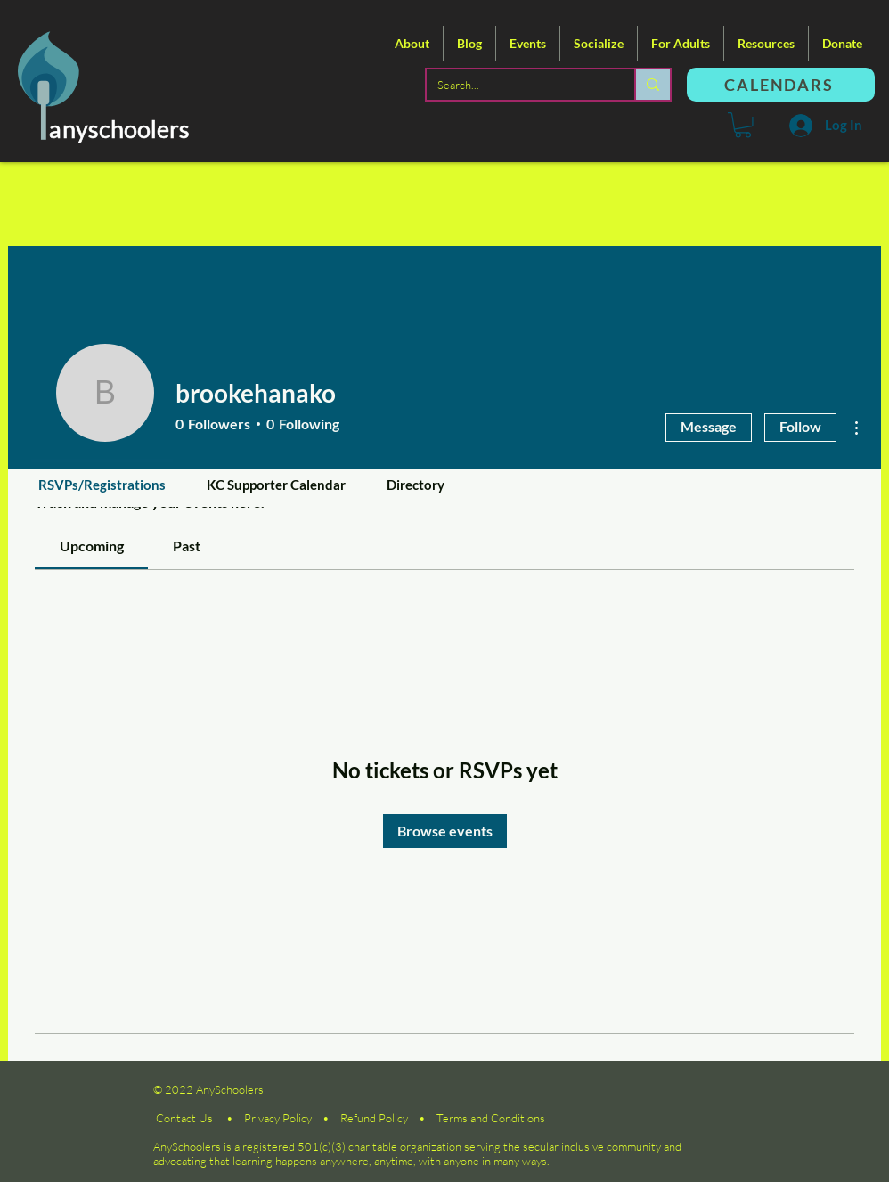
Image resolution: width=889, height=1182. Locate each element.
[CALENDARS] (781, 85)
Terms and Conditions (490, 1118)
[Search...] (517, 84)
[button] (412, 43)
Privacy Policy (278, 1118)
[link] (92, 545)
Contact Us (184, 1118)
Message (709, 426)
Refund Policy (374, 1118)
